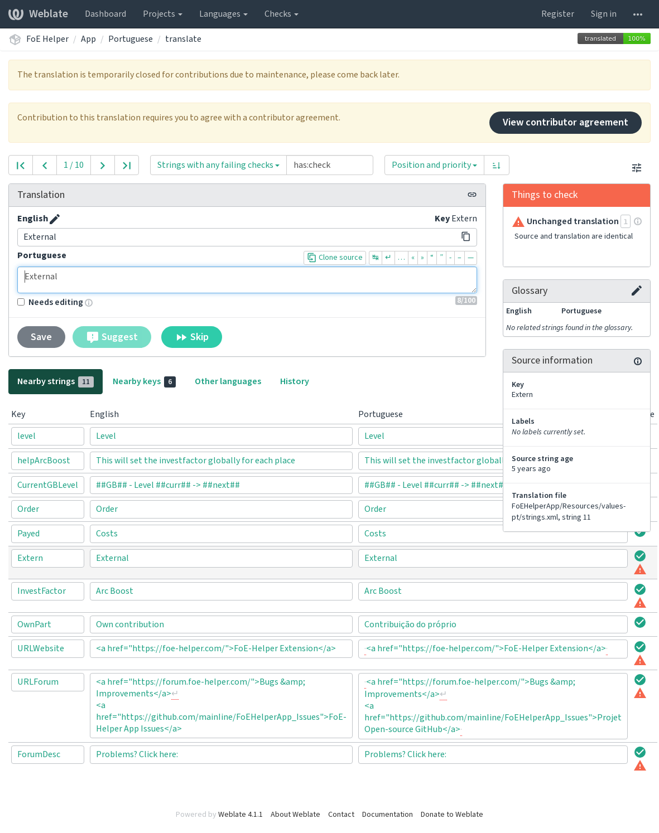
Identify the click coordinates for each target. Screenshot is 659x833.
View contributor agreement (565, 122)
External (247, 280)
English (32, 218)
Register (557, 14)
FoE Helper (47, 39)
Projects (162, 14)
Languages (223, 14)
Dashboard (105, 14)
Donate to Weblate (452, 814)
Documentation (387, 814)
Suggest (112, 337)
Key (442, 218)
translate (183, 39)
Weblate (38, 14)
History (294, 381)
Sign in (604, 14)
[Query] (329, 165)
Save (41, 337)
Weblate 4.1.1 (240, 814)
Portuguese (130, 39)
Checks (281, 14)
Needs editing (50, 302)
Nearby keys (144, 381)
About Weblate (295, 814)
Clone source (335, 257)
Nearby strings (55, 381)
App (88, 39)
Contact (341, 814)
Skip (192, 337)
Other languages (228, 381)
